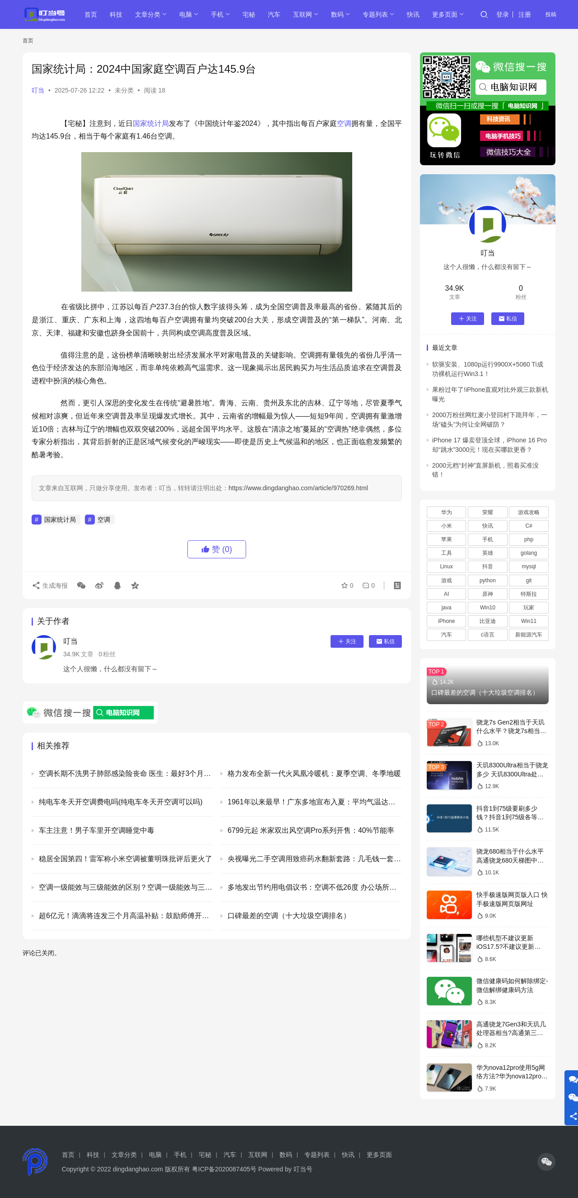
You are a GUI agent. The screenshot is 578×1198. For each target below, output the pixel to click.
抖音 (487, 566)
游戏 (446, 580)
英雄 (487, 553)
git (529, 580)
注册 (524, 14)
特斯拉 (529, 594)
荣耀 (487, 512)
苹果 (446, 539)
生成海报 (50, 585)
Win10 (487, 607)
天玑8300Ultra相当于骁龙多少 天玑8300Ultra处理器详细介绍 (512, 774)
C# (528, 526)
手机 (217, 14)
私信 (385, 641)
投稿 (550, 14)
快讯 (413, 14)
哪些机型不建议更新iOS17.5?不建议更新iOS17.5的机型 (505, 946)
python (488, 580)
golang (529, 553)
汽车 (274, 14)
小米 (446, 526)
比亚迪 (488, 621)
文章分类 (147, 14)
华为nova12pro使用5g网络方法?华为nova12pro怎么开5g (512, 1076)
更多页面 (444, 14)
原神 (487, 594)
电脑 (185, 14)
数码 (337, 14)
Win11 (528, 621)
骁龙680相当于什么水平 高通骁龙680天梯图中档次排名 (510, 860)
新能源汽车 (528, 635)
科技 (116, 14)
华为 (446, 512)
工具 (446, 553)
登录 (502, 14)
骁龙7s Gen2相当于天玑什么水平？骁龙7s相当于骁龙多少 (511, 731)
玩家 (528, 607)
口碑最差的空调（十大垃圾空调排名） (485, 692)
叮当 (38, 90)
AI (446, 594)
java (447, 607)
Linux (446, 566)
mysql (529, 566)
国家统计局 (151, 123)
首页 (90, 14)
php (528, 539)
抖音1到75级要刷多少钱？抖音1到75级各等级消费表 (510, 817)
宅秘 (248, 14)
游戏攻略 (529, 512)
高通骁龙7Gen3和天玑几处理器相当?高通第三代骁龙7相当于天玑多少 (511, 1033)
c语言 (487, 635)
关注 (347, 641)
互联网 (302, 14)
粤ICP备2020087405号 (224, 1169)
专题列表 (375, 14)
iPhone (446, 621)
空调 (344, 123)
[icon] (546, 1162)
